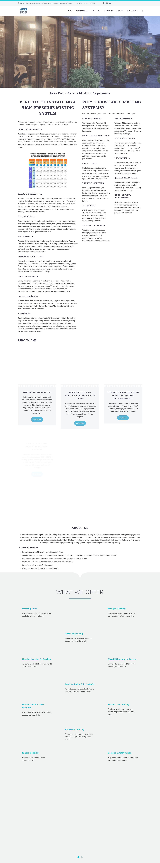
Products (108, 11)
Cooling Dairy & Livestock (79, 684)
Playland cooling (74, 729)
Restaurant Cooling (118, 704)
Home (70, 11)
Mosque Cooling (117, 608)
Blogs (120, 11)
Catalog (96, 11)
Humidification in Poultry (36, 659)
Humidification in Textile (122, 659)
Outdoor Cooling (74, 633)
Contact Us (132, 11)
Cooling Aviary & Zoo (119, 753)
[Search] (142, 10)
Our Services (82, 11)
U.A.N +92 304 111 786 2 (87, 3)
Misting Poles (29, 608)
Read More (37, 423)
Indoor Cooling (30, 753)
